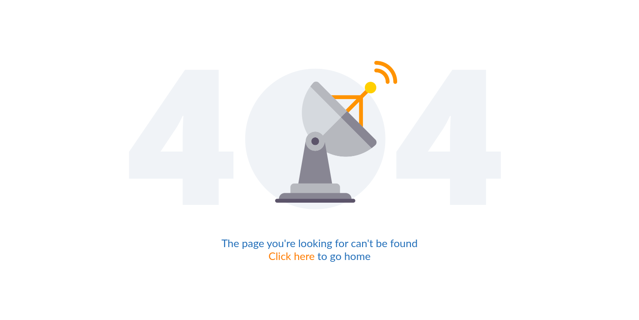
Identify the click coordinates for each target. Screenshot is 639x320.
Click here (291, 255)
